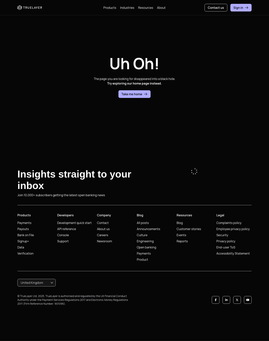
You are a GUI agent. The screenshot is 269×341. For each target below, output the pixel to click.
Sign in (241, 8)
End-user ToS (225, 247)
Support (63, 241)
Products (109, 8)
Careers (102, 235)
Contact (103, 223)
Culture (142, 235)
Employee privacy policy (233, 229)
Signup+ (23, 241)
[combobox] (36, 282)
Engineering (145, 241)
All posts (143, 223)
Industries (127, 8)
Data (20, 247)
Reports (182, 241)
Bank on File (25, 235)
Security (222, 235)
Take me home (134, 94)
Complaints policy (228, 223)
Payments (24, 223)
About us (103, 229)
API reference (66, 229)
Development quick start (74, 223)
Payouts (23, 229)
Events (181, 235)
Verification (25, 253)
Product (142, 259)
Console (63, 235)
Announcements (148, 229)
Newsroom (104, 241)
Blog (180, 223)
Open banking (146, 247)
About (161, 8)
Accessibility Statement (233, 253)
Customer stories (189, 229)
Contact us (216, 8)
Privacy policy (225, 241)
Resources (145, 8)
